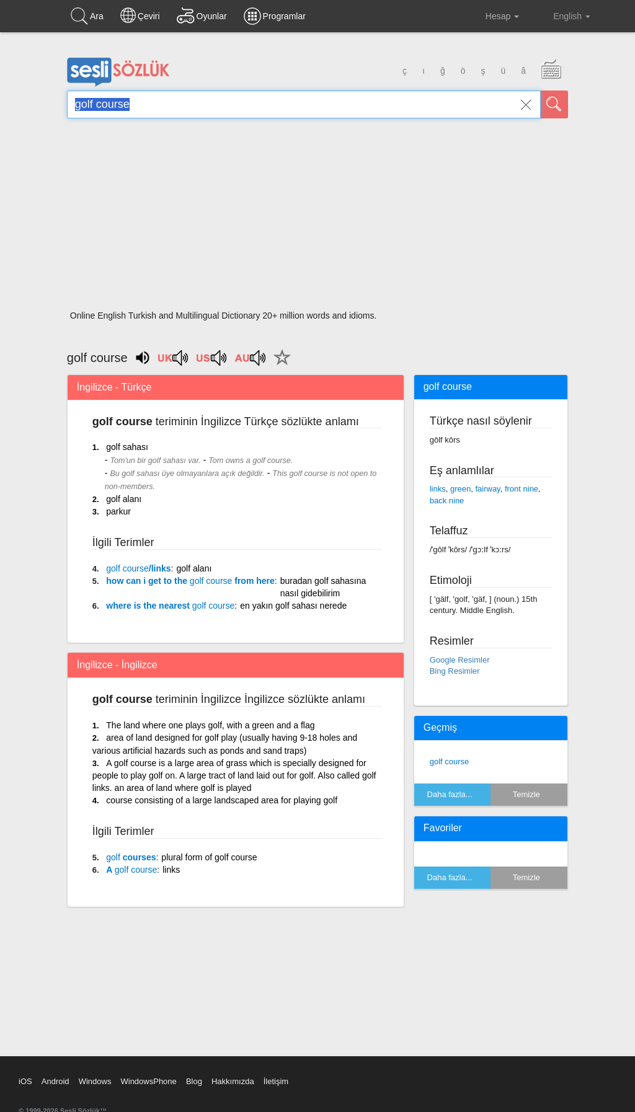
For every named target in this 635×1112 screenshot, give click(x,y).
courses (131, 857)
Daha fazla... (450, 794)
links (171, 870)
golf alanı (123, 499)
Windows (95, 1081)
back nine (447, 500)
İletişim (276, 1081)
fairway (487, 488)
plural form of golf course (209, 857)
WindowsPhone (148, 1081)
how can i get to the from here (190, 581)
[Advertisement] (317, 218)
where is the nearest (170, 606)
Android (55, 1081)
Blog (194, 1081)
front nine (521, 488)
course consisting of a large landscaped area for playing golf (221, 800)
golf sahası (127, 447)
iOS (25, 1081)
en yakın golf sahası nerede (293, 606)
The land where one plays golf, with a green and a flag (210, 725)
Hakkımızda (232, 1081)
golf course (449, 761)
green (460, 488)
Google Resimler (460, 659)
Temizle (526, 794)
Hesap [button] (492, 16)
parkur (118, 511)
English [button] (563, 15)
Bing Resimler (455, 671)
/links (138, 568)
